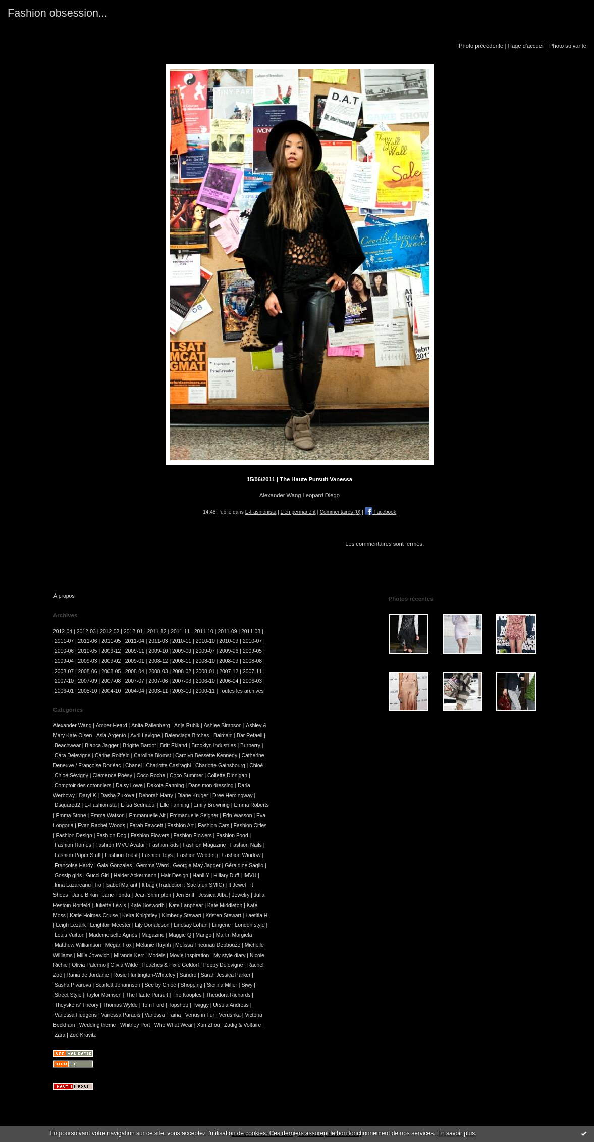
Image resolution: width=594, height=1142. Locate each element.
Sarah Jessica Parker (226, 975)
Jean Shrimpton (152, 895)
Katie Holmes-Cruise (94, 915)
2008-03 (158, 671)
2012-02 (109, 631)
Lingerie (221, 925)
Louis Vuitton (70, 935)
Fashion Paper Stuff (78, 855)
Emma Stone (71, 815)
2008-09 (228, 661)
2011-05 (111, 641)
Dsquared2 (67, 805)
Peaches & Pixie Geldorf (170, 965)
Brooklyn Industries (213, 745)
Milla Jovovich (93, 955)
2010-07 (252, 641)
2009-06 (228, 651)
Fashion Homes (73, 845)
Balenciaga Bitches (187, 735)
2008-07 (64, 671)
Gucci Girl (98, 875)
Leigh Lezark (71, 925)
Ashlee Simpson (223, 725)
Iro (98, 885)
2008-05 (111, 671)
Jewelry (240, 895)
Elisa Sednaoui (138, 805)
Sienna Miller (222, 985)
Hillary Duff (226, 875)
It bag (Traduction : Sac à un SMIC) (183, 885)
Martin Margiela (234, 935)
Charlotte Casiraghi (168, 765)
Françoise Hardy (74, 865)
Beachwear (68, 745)
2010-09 (228, 641)
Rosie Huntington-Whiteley (144, 975)
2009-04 (64, 661)
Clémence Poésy (112, 775)
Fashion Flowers (150, 835)
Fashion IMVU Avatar (120, 845)
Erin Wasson (237, 815)
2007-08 (111, 681)
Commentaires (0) (340, 512)
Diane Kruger (192, 795)
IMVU (249, 875)
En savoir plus (456, 1133)
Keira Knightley (139, 915)
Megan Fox (118, 945)
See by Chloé (160, 985)
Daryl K (87, 795)
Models (157, 955)
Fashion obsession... (57, 13)
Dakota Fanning (165, 785)
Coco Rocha (150, 775)
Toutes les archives (241, 691)
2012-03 (86, 631)
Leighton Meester (110, 925)
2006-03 (252, 681)
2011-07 (64, 641)
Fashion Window (241, 855)
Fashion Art (180, 825)
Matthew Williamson (78, 945)
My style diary (229, 955)
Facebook (380, 512)
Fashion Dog (111, 835)
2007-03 (181, 681)
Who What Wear (173, 1025)
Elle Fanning (174, 805)
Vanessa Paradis (121, 1015)
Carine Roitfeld (112, 755)
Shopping (191, 985)
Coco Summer (186, 775)
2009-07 (205, 651)
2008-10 (205, 661)
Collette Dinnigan (227, 775)
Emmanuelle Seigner (194, 815)
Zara (60, 1035)
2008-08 (252, 661)
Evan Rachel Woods (101, 825)
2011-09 (227, 631)
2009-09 (181, 651)
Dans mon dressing (211, 785)
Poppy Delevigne (223, 965)
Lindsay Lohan (191, 925)
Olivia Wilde (124, 965)
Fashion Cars (213, 825)
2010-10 (205, 641)
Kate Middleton (224, 905)
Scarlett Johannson (117, 985)
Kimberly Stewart (181, 915)
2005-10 (87, 691)
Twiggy (200, 1005)
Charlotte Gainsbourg (220, 765)
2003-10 (181, 691)
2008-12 (158, 661)
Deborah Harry (156, 795)
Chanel (133, 765)
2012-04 (62, 631)
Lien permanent (298, 512)
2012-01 (133, 631)
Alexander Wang (72, 725)
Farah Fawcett (146, 825)
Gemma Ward (152, 865)
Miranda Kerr (129, 955)
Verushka (230, 1015)
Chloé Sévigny (71, 775)
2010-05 (87, 651)
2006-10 (205, 681)
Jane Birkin (85, 895)
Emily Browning (211, 805)
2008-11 (181, 661)
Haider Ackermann (135, 875)
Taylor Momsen (103, 995)
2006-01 (64, 691)
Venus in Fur (199, 1015)
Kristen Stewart (223, 915)
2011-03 (158, 641)
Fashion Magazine (204, 845)
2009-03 (87, 661)
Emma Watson (107, 815)
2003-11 (158, 691)
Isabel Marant (121, 885)
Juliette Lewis (110, 905)
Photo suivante (567, 46)
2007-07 (134, 681)
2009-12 (111, 651)
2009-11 (134, 651)
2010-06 (64, 651)
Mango (204, 935)
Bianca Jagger (101, 745)
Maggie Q (180, 935)
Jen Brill (184, 895)
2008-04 (134, 671)
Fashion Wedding (197, 855)
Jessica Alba (213, 895)
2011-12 (157, 631)
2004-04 (134, 691)
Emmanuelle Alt (147, 815)
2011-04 (134, 641)
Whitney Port (135, 1025)
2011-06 (87, 641)
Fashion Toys (157, 855)
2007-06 (158, 681)
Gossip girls (68, 875)
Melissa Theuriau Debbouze (207, 945)
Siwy (246, 985)
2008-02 (181, 671)
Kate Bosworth (147, 905)
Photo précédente (481, 46)
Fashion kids (164, 845)
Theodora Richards (228, 995)
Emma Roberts (251, 805)
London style (250, 925)
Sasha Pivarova (73, 985)
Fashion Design (74, 835)
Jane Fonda (116, 895)
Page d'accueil (526, 46)
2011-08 (250, 631)
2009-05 (252, 651)
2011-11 (180, 631)
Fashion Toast (121, 855)
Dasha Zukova (117, 795)
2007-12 (228, 671)
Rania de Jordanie (87, 975)
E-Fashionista (261, 512)
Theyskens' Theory (76, 1005)
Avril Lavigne (145, 735)
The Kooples (186, 995)
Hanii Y (201, 875)
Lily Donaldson (152, 925)
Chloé (256, 765)
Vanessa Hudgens (76, 1015)
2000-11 (205, 691)
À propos (64, 596)
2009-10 (158, 651)
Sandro (188, 975)
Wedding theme (97, 1025)
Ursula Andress (230, 1005)
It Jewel (237, 885)
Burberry (250, 745)
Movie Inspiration (189, 955)
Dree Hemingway (232, 795)
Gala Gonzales (114, 865)
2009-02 (111, 661)
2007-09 (87, 681)
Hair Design (174, 875)
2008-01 (205, 671)
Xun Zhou (208, 1025)
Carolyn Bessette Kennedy (206, 755)
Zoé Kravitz (83, 1035)
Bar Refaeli (249, 735)
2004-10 (111, 691)
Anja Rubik (186, 725)
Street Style (68, 995)
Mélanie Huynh (153, 945)
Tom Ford (153, 1005)
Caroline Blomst (152, 755)
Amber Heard (111, 725)
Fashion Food (232, 835)
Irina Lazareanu (73, 885)
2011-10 (203, 631)
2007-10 (64, 681)
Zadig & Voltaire (242, 1025)
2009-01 (134, 661)
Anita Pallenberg (150, 725)
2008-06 (87, 671)
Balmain (223, 735)
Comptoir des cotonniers (83, 785)
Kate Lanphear (186, 905)
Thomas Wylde (120, 1005)
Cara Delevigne (73, 755)
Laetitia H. (257, 915)
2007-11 (252, 671)
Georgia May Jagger (197, 865)
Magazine (152, 935)
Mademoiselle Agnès (113, 935)
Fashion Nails (246, 845)
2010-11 (181, 641)
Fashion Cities (250, 825)
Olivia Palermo (89, 965)
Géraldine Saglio (244, 865)
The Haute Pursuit (147, 995)
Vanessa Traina (163, 1015)
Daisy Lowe (129, 785)
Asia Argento (111, 735)
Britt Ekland (173, 745)
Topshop (178, 1005)
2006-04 (228, 681)
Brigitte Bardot (139, 745)
